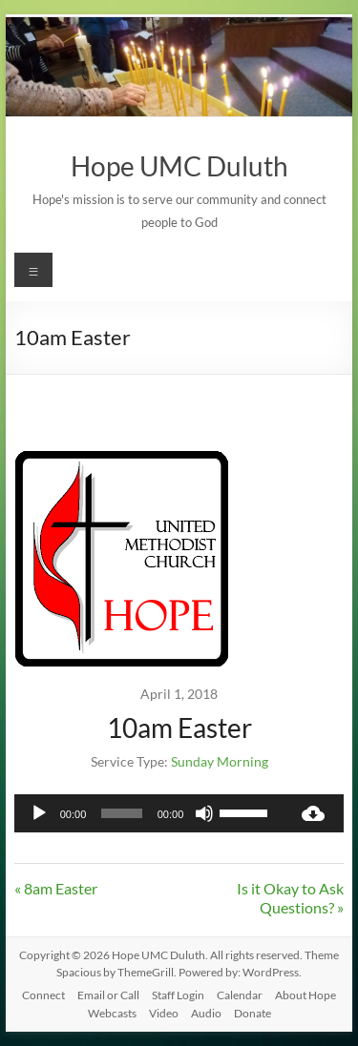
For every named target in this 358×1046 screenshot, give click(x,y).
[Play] (39, 813)
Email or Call (108, 995)
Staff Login (178, 995)
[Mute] (204, 813)
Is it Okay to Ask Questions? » (290, 897)
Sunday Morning (219, 761)
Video (164, 1013)
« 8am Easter (55, 888)
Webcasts (112, 1013)
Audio (206, 1013)
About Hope (305, 995)
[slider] (121, 813)
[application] (149, 813)
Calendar (240, 995)
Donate (252, 1013)
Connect (43, 995)
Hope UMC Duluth (179, 166)
